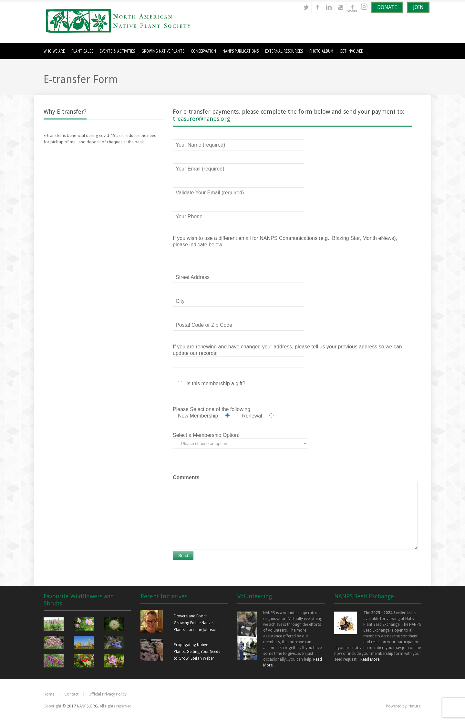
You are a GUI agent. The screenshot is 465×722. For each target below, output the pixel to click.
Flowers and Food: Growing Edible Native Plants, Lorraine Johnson (196, 623)
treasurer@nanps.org (201, 118)
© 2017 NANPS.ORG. (80, 706)
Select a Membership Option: (206, 435)
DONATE (387, 7)
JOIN (418, 7)
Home (49, 694)
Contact (71, 694)
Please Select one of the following (211, 409)
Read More (369, 659)
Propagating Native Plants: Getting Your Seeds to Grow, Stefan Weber (197, 652)
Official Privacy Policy (107, 694)
